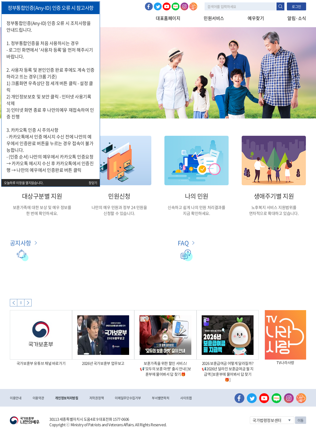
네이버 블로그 (175, 6)
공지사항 (20, 242)
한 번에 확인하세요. (42, 213)
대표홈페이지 (168, 18)
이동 (300, 420)
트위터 (158, 6)
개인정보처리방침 (66, 397)
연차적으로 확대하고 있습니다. (274, 213)
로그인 (296, 6)
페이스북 (149, 6)
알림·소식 (296, 18)
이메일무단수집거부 (128, 397)
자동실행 (20, 302)
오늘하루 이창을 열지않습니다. (24, 182)
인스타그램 (184, 6)
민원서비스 (214, 18)
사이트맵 (186, 397)
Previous (13, 302)
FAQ (183, 242)
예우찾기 (256, 18)
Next (28, 302)
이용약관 (38, 397)
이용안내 (15, 397)
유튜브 (167, 6)
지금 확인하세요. (196, 213)
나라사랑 (193, 6)
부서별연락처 (160, 397)
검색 (280, 6)
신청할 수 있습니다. (119, 213)
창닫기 (93, 182)
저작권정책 (96, 397)
